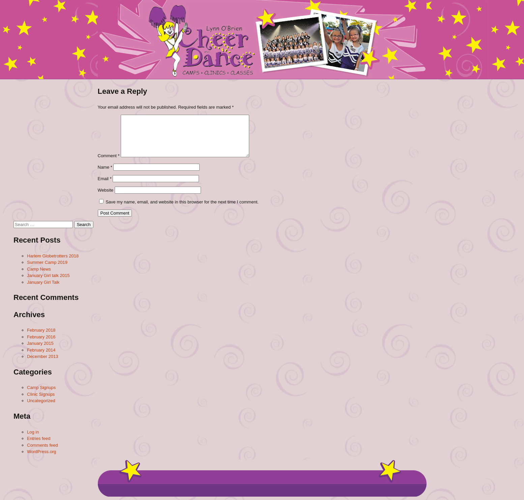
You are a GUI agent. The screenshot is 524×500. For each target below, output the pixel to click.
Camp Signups (41, 387)
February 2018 (41, 330)
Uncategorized (41, 400)
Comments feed (42, 445)
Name (105, 167)
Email (105, 178)
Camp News (39, 269)
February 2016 (41, 336)
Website (106, 190)
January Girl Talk (43, 282)
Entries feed (38, 438)
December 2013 (42, 356)
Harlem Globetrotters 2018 (53, 255)
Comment (109, 155)
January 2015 (40, 343)
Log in (33, 432)
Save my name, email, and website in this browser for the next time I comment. (182, 201)
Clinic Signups (41, 394)
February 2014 (41, 350)
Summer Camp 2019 (47, 262)
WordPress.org (41, 451)
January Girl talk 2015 (48, 275)
